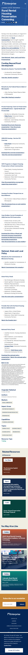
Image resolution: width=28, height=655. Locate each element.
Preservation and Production (10, 412)
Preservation (16, 431)
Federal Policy (6, 428)
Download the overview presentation (12, 152)
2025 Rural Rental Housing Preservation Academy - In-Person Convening (13, 538)
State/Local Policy (7, 435)
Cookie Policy (7, 645)
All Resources (6, 455)
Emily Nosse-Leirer (16, 350)
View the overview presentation (12, 154)
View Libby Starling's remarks (11, 97)
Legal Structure (14, 628)
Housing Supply (6, 431)
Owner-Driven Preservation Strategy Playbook (12, 511)
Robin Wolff (7, 143)
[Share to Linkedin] (11, 22)
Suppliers (14, 623)
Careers (14, 620)
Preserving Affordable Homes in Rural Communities (13, 558)
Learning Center (6, 7)
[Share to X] (9, 22)
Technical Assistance (7, 422)
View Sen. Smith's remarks (10, 77)
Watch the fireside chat (9, 320)
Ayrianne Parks (8, 346)
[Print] (16, 22)
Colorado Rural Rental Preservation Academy (10, 579)
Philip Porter (8, 116)
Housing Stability (16, 428)
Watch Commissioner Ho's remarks (12, 267)
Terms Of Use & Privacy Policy (14, 625)
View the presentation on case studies (13, 241)
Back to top (5, 362)
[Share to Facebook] (6, 22)
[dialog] (14, 644)
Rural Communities (7, 402)
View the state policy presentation (12, 296)
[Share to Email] (14, 22)
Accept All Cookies (14, 650)
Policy (15, 563)
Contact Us (14, 618)
